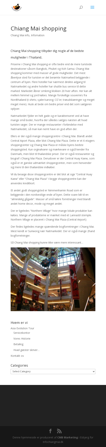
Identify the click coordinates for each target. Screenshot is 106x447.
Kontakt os (17, 355)
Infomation (37, 35)
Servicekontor (21, 333)
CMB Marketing (67, 437)
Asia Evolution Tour (22, 328)
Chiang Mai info (20, 35)
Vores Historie (21, 338)
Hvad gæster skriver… (26, 350)
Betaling (18, 344)
